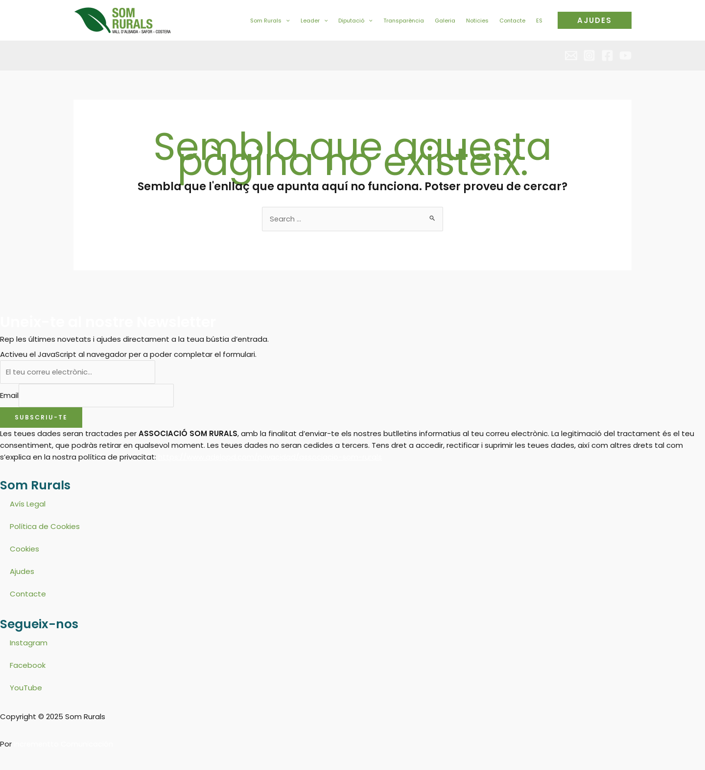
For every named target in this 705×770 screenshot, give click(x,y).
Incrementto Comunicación (64, 745)
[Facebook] (607, 55)
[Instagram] (589, 55)
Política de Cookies (45, 527)
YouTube (26, 688)
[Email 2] (571, 55)
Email (9, 396)
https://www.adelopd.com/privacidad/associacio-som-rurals (270, 458)
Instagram (28, 643)
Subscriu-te (41, 418)
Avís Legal (28, 505)
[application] (286, 20)
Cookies (24, 550)
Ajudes (22, 572)
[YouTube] (625, 55)
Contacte (28, 595)
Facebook (28, 666)
